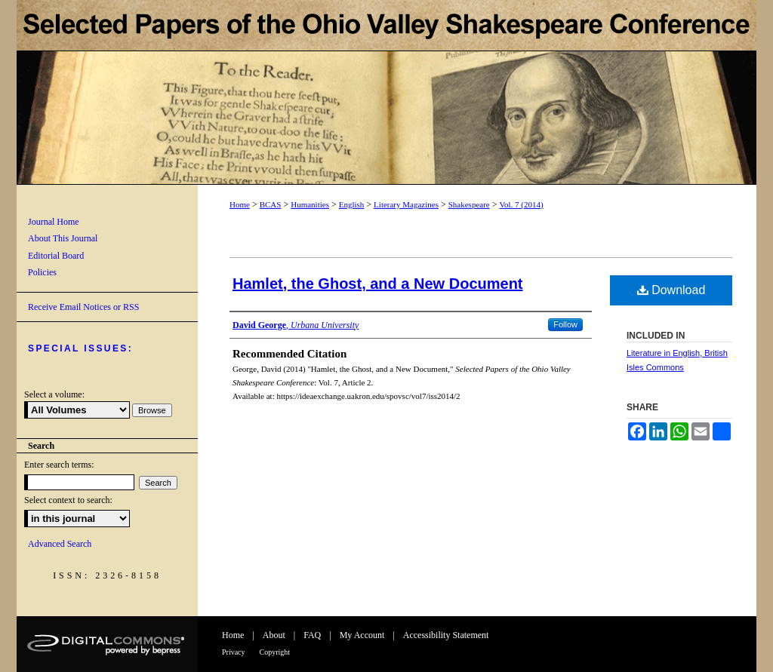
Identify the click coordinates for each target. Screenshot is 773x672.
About (274, 635)
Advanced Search (59, 544)
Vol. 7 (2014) (521, 204)
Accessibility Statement (446, 635)
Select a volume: (54, 394)
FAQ (312, 635)
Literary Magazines (406, 204)
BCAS (271, 204)
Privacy (233, 652)
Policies (42, 272)
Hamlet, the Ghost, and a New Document (378, 283)
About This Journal (62, 238)
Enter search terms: (59, 464)
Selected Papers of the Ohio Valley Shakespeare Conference (386, 92)
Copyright (275, 652)
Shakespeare (469, 204)
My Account (362, 635)
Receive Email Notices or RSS (83, 307)
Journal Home (53, 221)
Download (671, 290)
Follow (565, 324)
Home (239, 204)
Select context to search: (68, 500)
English (352, 204)
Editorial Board (56, 255)
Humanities (310, 204)
